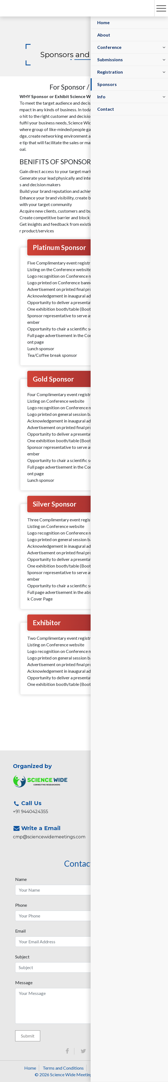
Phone (21, 905)
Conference (109, 47)
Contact (105, 109)
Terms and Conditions (63, 1067)
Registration (110, 71)
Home (103, 22)
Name (21, 879)
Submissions (110, 59)
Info (101, 96)
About (103, 34)
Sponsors (107, 84)
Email (20, 930)
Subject (22, 956)
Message (23, 982)
